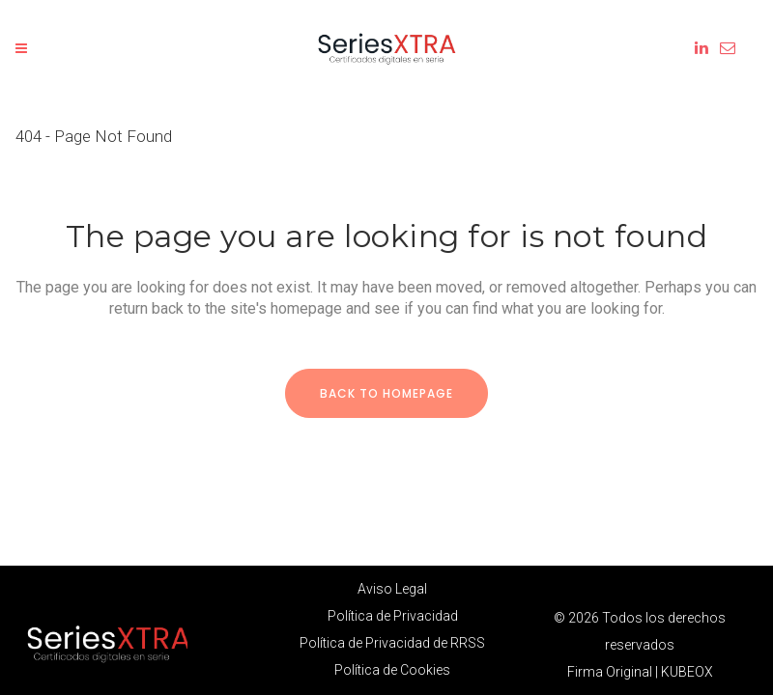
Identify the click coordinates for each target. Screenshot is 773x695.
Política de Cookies (392, 670)
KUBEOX (687, 672)
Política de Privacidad (393, 616)
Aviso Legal (392, 589)
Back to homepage (386, 393)
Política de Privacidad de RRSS (392, 643)
